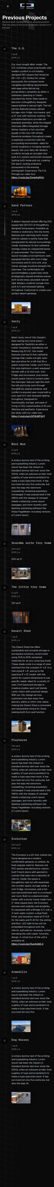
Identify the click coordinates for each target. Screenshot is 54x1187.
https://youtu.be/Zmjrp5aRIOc (28, 177)
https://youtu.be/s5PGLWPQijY (28, 416)
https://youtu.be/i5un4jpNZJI (27, 944)
